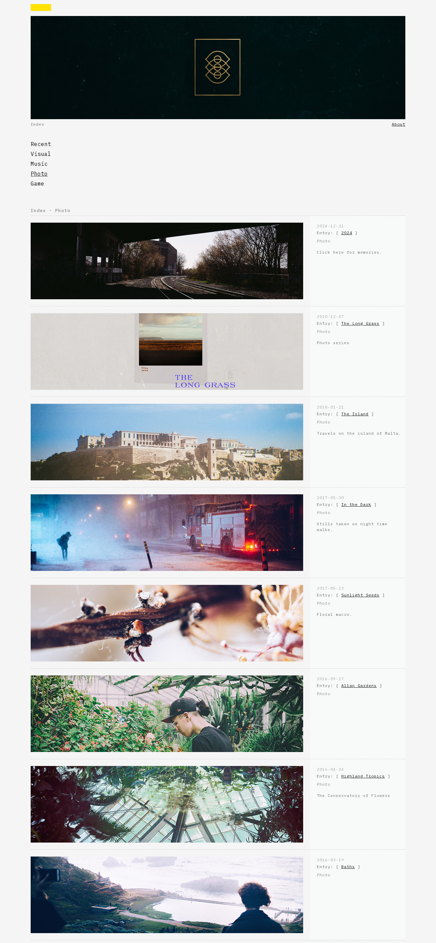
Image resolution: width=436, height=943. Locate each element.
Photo (39, 173)
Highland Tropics (363, 776)
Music (39, 163)
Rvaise (41, 7)
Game (37, 183)
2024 (346, 232)
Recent (41, 144)
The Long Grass (360, 323)
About (398, 124)
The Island (355, 413)
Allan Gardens (359, 685)
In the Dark (356, 504)
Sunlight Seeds (360, 594)
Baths (348, 866)
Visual (41, 153)
